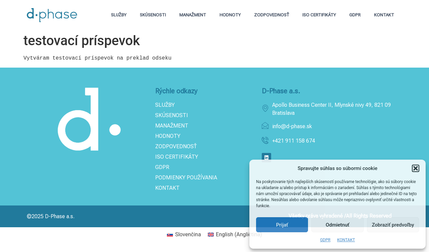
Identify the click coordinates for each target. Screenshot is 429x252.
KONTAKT (346, 240)
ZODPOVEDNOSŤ (271, 14)
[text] (214, 58)
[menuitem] (184, 234)
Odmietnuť (338, 225)
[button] (415, 168)
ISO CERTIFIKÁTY (319, 14)
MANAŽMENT (192, 14)
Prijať (282, 225)
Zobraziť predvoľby (393, 225)
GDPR (325, 240)
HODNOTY (230, 14)
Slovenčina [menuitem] (188, 234)
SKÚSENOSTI (153, 14)
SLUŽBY (118, 14)
